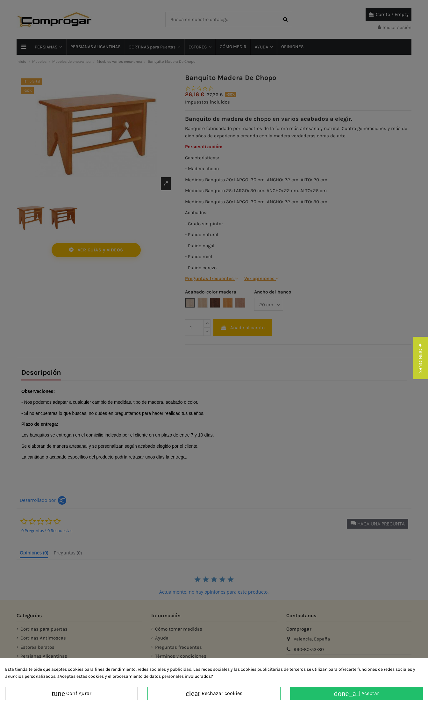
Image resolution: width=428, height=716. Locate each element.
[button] (420, 358)
